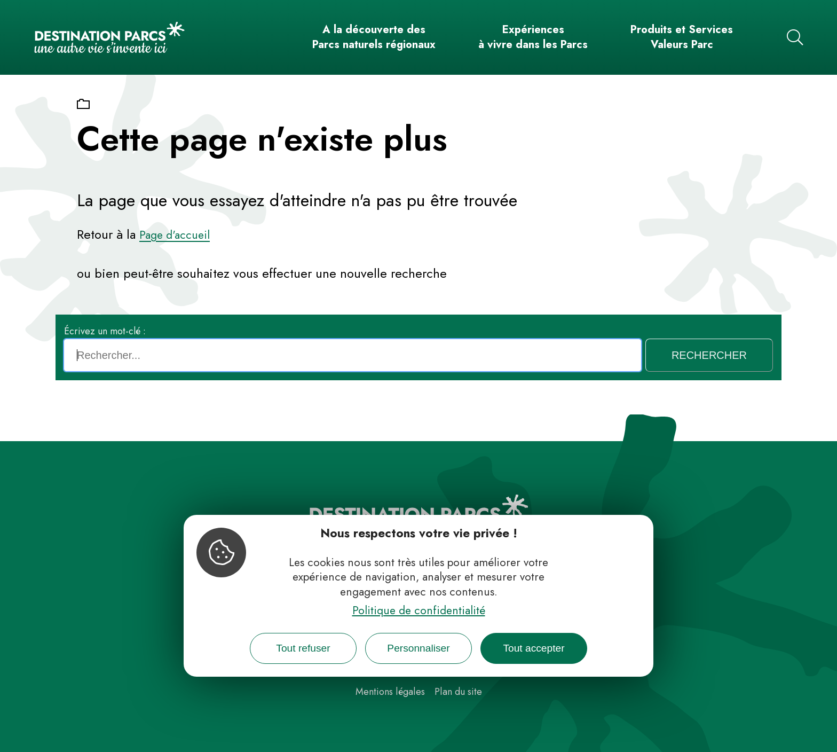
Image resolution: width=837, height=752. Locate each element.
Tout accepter (533, 648)
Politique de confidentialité (418, 610)
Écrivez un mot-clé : (105, 331)
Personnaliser (418, 648)
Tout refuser (303, 648)
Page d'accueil (174, 235)
